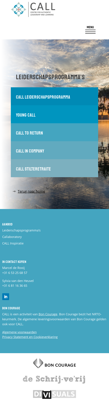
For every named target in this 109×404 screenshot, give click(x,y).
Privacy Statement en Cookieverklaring (30, 337)
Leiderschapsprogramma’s (21, 230)
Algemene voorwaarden (19, 332)
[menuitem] (90, 30)
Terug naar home (31, 191)
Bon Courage (48, 314)
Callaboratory (12, 237)
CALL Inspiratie (13, 243)
